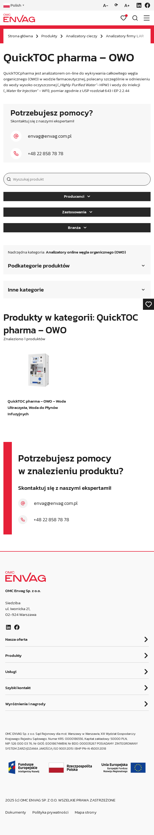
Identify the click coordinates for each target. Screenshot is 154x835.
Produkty (49, 36)
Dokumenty (15, 812)
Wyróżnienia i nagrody (25, 704)
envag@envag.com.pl (50, 136)
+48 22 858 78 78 (45, 153)
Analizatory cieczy (81, 36)
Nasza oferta (16, 639)
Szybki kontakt (18, 688)
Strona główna (20, 36)
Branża (77, 227)
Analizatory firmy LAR (125, 36)
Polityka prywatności (50, 812)
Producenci (77, 196)
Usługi (10, 672)
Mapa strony (86, 812)
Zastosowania (77, 212)
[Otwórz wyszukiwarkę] (135, 18)
